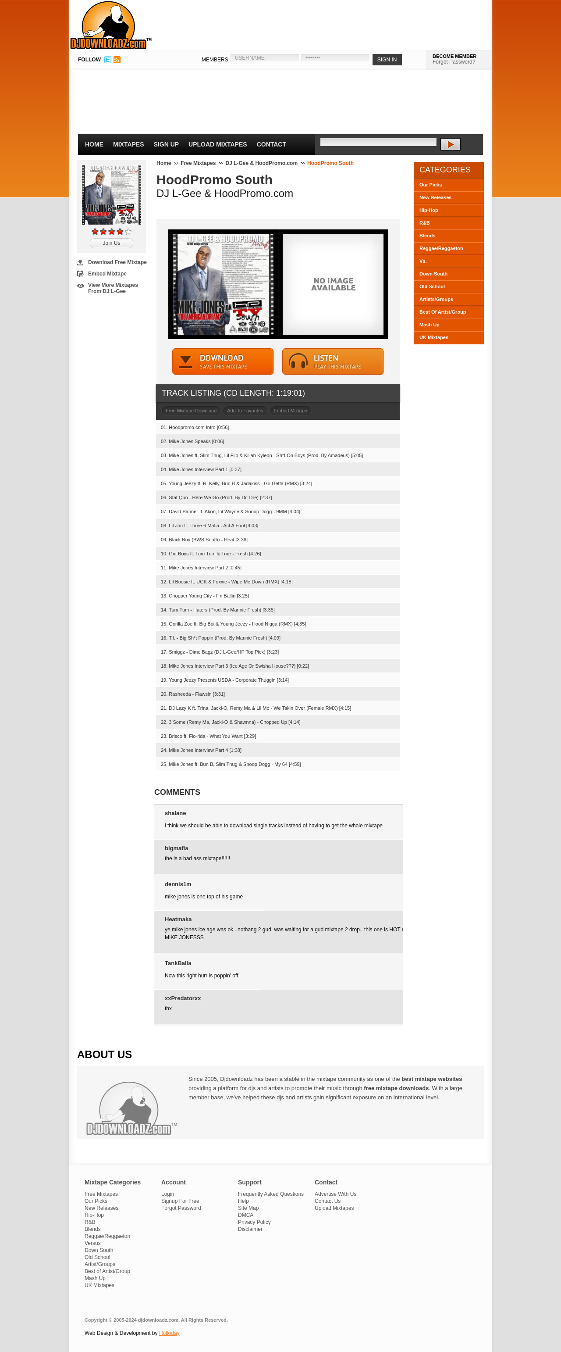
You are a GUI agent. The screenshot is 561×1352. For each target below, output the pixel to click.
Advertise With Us (335, 1194)
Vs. (423, 261)
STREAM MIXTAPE (333, 361)
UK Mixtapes (433, 337)
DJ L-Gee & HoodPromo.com (261, 163)
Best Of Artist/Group (442, 312)
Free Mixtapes (198, 163)
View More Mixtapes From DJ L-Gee (113, 288)
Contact (271, 144)
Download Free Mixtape (117, 262)
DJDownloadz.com (111, 25)
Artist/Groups (100, 1264)
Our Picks (430, 184)
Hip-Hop (428, 210)
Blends (427, 235)
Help (243, 1201)
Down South (433, 273)
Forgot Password (181, 1208)
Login (167, 1194)
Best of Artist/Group (107, 1271)
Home (94, 144)
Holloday (169, 1333)
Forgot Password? (454, 62)
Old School (432, 286)
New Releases (435, 197)
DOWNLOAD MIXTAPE (223, 361)
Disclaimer (250, 1229)
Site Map (248, 1208)
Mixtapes (128, 144)
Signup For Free (180, 1201)
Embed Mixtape (107, 274)
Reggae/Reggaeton (441, 248)
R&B (424, 222)
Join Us (111, 243)
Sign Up (166, 144)
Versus (93, 1243)
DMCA (245, 1215)
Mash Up (429, 324)
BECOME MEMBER (454, 56)
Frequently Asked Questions (271, 1194)
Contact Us (328, 1201)
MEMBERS (215, 60)
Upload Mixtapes (217, 144)
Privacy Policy (254, 1222)
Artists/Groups (436, 299)
